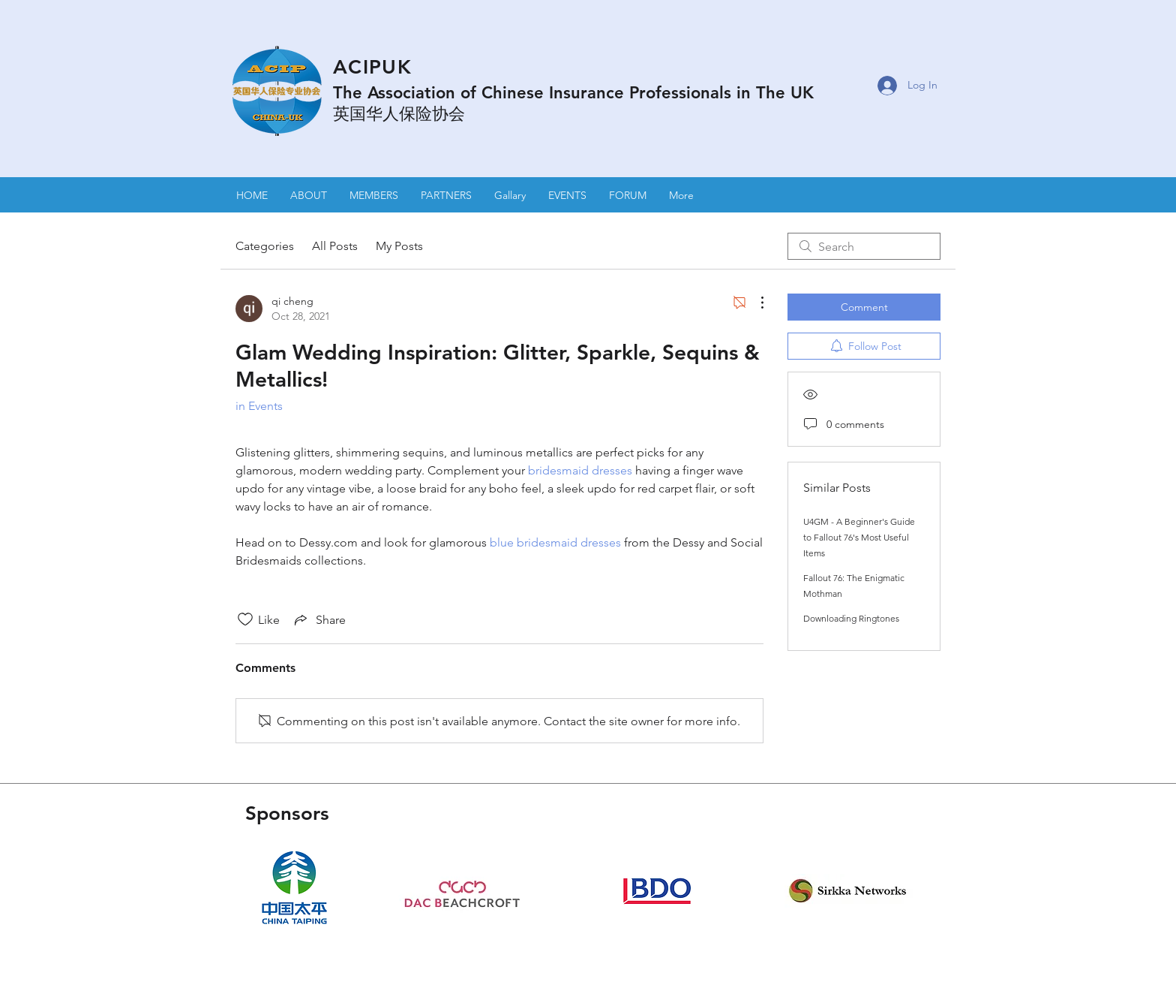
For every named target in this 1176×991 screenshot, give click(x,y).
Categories (265, 246)
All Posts (335, 246)
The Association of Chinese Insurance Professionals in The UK (573, 93)
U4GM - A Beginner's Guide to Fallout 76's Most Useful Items (859, 537)
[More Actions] (755, 303)
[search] (864, 246)
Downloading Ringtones (851, 618)
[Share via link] (319, 619)
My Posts (399, 246)
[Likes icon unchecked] (245, 619)
